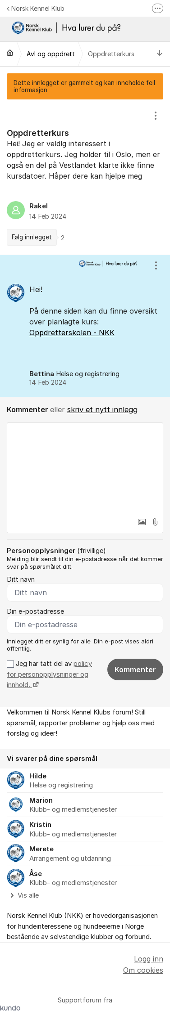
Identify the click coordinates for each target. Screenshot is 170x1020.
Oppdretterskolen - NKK (72, 332)
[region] (85, 176)
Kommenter (135, 669)
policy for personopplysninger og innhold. (49, 674)
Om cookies (143, 970)
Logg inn (148, 958)
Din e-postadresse (35, 611)
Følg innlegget (32, 237)
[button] (141, 522)
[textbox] (85, 468)
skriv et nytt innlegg (102, 409)
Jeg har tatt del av (49, 674)
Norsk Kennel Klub (35, 8)
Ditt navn (21, 579)
